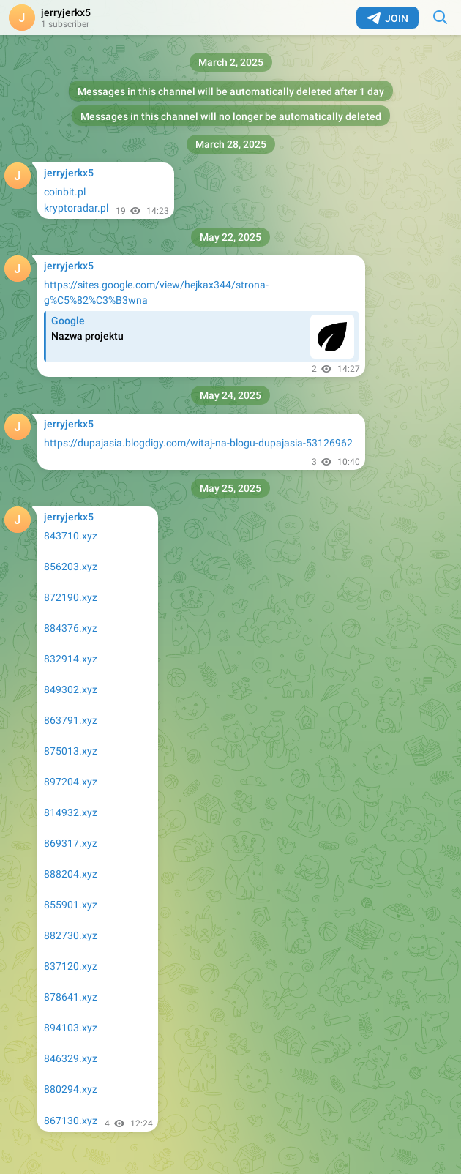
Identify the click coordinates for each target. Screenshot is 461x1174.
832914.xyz (70, 659)
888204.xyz (70, 874)
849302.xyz (70, 689)
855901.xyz (70, 905)
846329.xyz (70, 1058)
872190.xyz (70, 597)
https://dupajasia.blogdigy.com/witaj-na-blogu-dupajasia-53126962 (198, 443)
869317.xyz (70, 843)
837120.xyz (70, 966)
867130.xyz (70, 1120)
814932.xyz (70, 812)
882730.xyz (70, 935)
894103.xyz (70, 1027)
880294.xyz (70, 1089)
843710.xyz (70, 536)
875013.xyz (70, 751)
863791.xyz (70, 720)
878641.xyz (70, 997)
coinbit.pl (65, 192)
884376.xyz (70, 628)
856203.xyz (70, 566)
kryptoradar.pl (76, 208)
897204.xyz (70, 782)
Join (387, 18)
